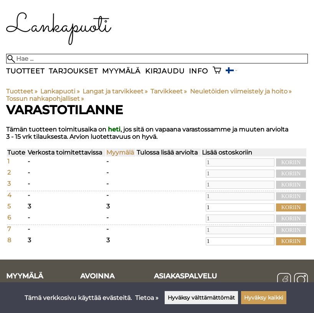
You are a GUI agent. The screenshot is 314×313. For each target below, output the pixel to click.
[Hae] (157, 58)
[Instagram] (301, 280)
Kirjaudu (164, 71)
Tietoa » (147, 297)
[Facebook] (284, 280)
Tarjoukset (73, 71)
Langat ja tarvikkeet (115, 91)
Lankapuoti (59, 91)
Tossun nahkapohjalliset (45, 98)
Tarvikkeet (168, 91)
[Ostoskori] (217, 71)
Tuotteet (25, 71)
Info (198, 71)
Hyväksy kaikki (263, 297)
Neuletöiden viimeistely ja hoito (241, 91)
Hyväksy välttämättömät (201, 297)
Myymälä (121, 71)
